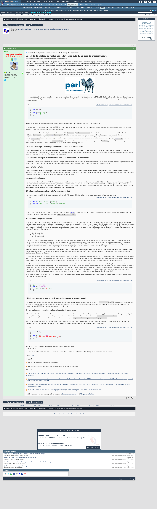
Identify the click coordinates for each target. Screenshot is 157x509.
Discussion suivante (78, 417)
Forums (28, 2)
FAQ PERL (68, 10)
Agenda (39, 15)
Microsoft (47, 5)
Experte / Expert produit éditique (51, 447)
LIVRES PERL (88, 10)
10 (128, 401)
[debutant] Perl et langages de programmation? (19, 469)
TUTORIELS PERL (77, 10)
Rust (113, 7)
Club (97, 2)
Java (53, 5)
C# (71, 7)
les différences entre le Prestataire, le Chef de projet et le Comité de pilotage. (28, 465)
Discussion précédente (62, 417)
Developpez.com (121, 482)
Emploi (76, 2)
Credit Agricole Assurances (53, 441)
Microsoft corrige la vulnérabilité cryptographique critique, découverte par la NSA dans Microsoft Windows (64, 393)
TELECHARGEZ (97, 10)
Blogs (51, 2)
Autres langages (18, 19)
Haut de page (130, 482)
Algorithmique (38, 7)
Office (87, 5)
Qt (122, 7)
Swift (118, 7)
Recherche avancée (150, 15)
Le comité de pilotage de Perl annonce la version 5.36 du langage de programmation (44, 29)
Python (108, 7)
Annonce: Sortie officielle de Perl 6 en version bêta (20, 461)
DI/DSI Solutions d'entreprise (19, 5)
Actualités (23, 409)
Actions (16, 15)
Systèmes (100, 5)
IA (36, 5)
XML (126, 7)
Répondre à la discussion (14, 25)
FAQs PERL (36, 409)
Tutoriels (37, 2)
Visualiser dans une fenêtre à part (120, 105)
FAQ (45, 2)
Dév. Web (59, 5)
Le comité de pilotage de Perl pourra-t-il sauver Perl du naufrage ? (25, 457)
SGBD (81, 5)
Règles (50, 15)
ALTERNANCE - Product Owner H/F (51, 439)
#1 (133, 48)
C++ (67, 7)
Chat (58, 2)
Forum (8, 19)
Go (78, 7)
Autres (132, 7)
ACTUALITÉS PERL (48, 10)
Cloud (32, 5)
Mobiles (93, 5)
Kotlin (82, 7)
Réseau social (25, 15)
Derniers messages (6, 15)
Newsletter (66, 2)
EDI (65, 5)
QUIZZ (106, 10)
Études (84, 2)
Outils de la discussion (118, 45)
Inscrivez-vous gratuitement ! (41, 12)
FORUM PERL (59, 10)
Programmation (72, 5)
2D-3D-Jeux (48, 7)
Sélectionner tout (102, 105)
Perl (102, 7)
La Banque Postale (49, 449)
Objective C (90, 7)
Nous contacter (111, 482)
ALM (40, 5)
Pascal (97, 7)
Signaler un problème (35, 25)
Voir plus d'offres (93, 451)
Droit (91, 2)
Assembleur (57, 7)
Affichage (130, 45)
